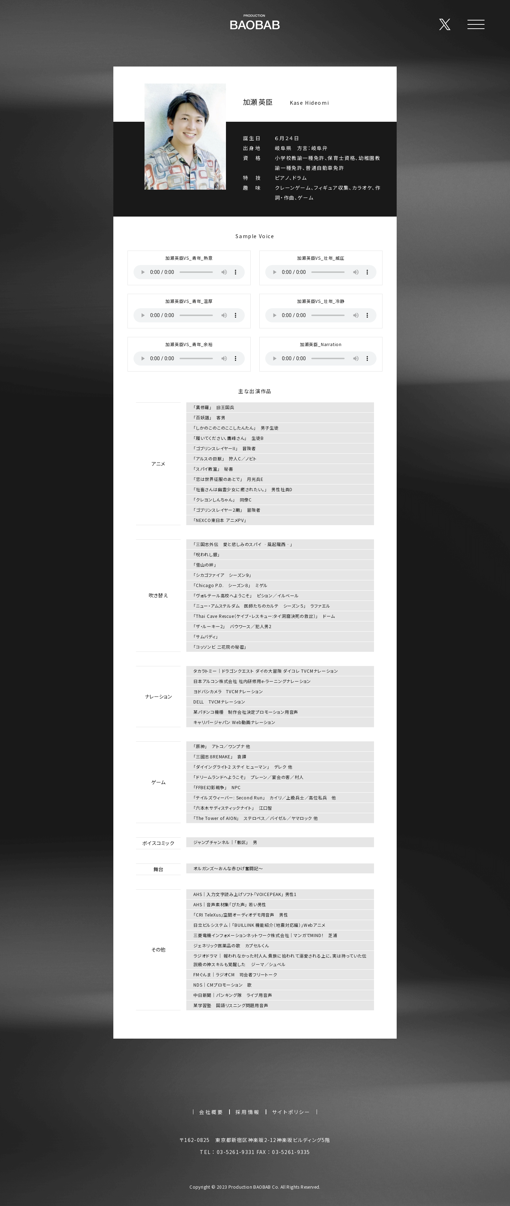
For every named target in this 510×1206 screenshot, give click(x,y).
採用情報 (248, 1111)
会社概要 (211, 1111)
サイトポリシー (291, 1111)
